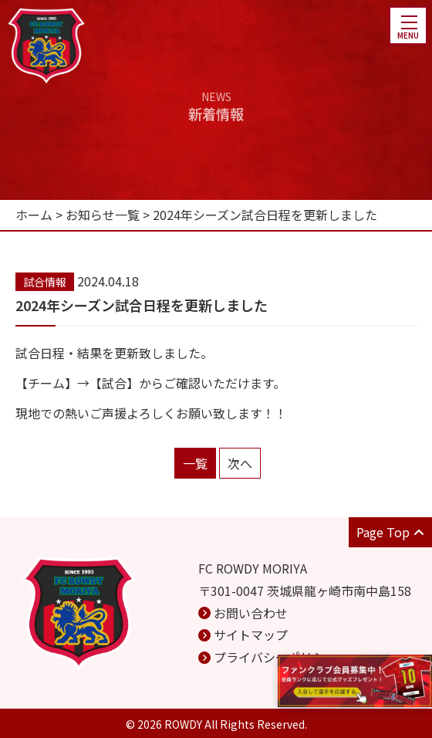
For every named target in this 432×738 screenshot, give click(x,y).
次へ (240, 463)
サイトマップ (251, 634)
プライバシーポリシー (275, 657)
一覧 (195, 463)
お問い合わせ (251, 613)
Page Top (390, 532)
